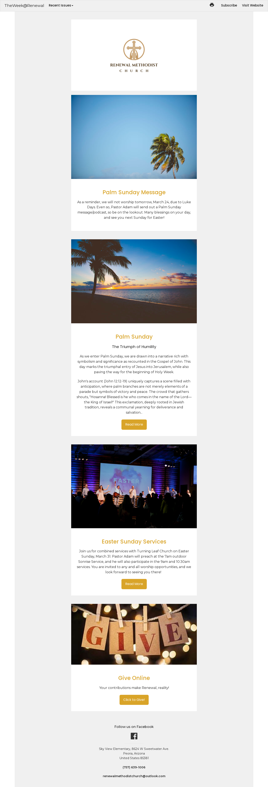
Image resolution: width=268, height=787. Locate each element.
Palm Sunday (134, 336)
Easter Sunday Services (134, 541)
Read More (134, 424)
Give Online (134, 678)
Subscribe (229, 5)
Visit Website (252, 5)
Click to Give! (134, 699)
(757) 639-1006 (134, 767)
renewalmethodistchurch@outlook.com (134, 776)
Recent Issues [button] (61, 5)
